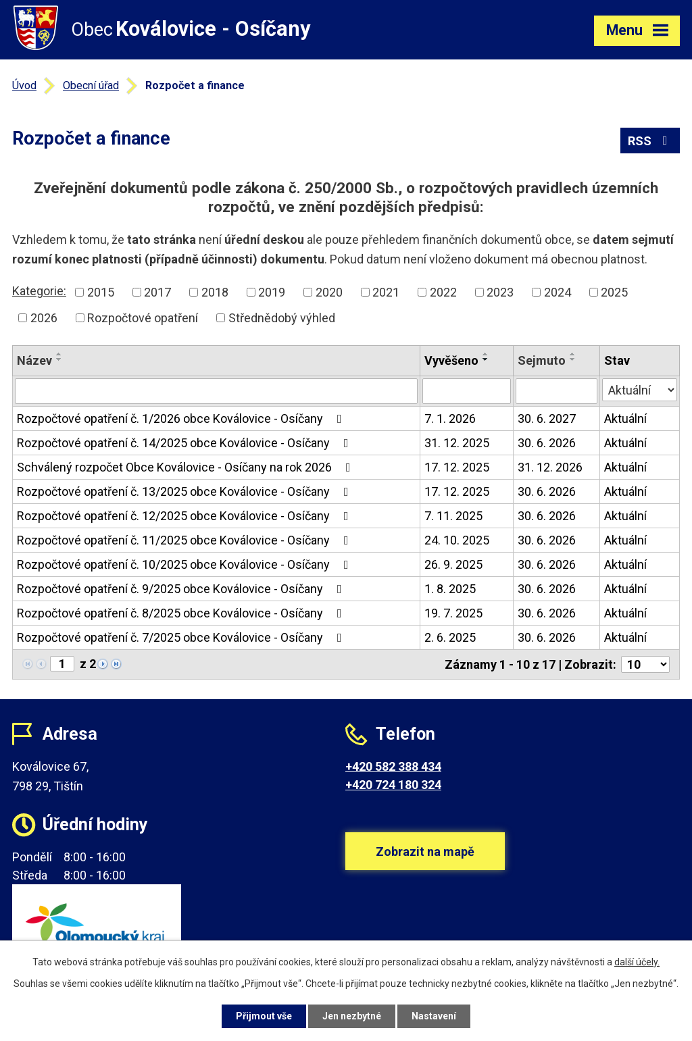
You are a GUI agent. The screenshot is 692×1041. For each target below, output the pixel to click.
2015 (100, 292)
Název (34, 360)
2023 (500, 292)
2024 (557, 292)
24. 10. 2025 (456, 540)
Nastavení (434, 1016)
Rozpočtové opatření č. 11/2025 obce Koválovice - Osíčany (185, 540)
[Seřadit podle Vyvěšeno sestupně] (485, 359)
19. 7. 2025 (453, 613)
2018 (214, 292)
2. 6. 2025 (450, 637)
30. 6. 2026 (547, 443)
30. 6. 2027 (547, 418)
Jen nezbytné (351, 1016)
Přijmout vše (264, 1016)
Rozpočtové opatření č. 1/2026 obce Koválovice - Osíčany (182, 418)
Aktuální (625, 418)
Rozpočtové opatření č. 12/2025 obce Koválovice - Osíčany (185, 516)
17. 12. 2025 (456, 467)
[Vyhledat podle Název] (216, 391)
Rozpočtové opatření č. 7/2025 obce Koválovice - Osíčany (182, 637)
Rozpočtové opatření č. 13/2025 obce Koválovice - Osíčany (185, 491)
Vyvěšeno (451, 360)
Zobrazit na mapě (425, 851)
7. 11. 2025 (453, 516)
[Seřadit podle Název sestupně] (59, 359)
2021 (385, 292)
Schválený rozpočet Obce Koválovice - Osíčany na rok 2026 (186, 467)
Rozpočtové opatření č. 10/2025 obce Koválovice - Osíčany (185, 564)
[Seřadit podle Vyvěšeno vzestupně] (485, 354)
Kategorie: (39, 291)
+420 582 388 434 (393, 766)
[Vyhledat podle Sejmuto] (556, 391)
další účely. (637, 962)
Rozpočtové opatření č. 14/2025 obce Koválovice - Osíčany (185, 443)
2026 (43, 318)
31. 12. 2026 (550, 467)
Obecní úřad (91, 85)
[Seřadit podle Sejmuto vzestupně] (573, 354)
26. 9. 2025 (453, 564)
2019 (271, 292)
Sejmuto (542, 360)
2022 (443, 292)
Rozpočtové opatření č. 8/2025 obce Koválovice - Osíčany (182, 613)
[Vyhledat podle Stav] (639, 389)
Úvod (24, 85)
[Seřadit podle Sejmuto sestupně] (573, 359)
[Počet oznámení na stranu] (645, 664)
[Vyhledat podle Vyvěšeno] (466, 391)
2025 (614, 292)
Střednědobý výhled (281, 318)
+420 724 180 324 (393, 785)
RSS (650, 141)
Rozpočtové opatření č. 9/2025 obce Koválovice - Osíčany (182, 589)
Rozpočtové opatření (142, 318)
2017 (157, 292)
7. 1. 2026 (450, 418)
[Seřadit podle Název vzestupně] (59, 354)
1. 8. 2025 (450, 589)
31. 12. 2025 (456, 443)
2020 (329, 292)
